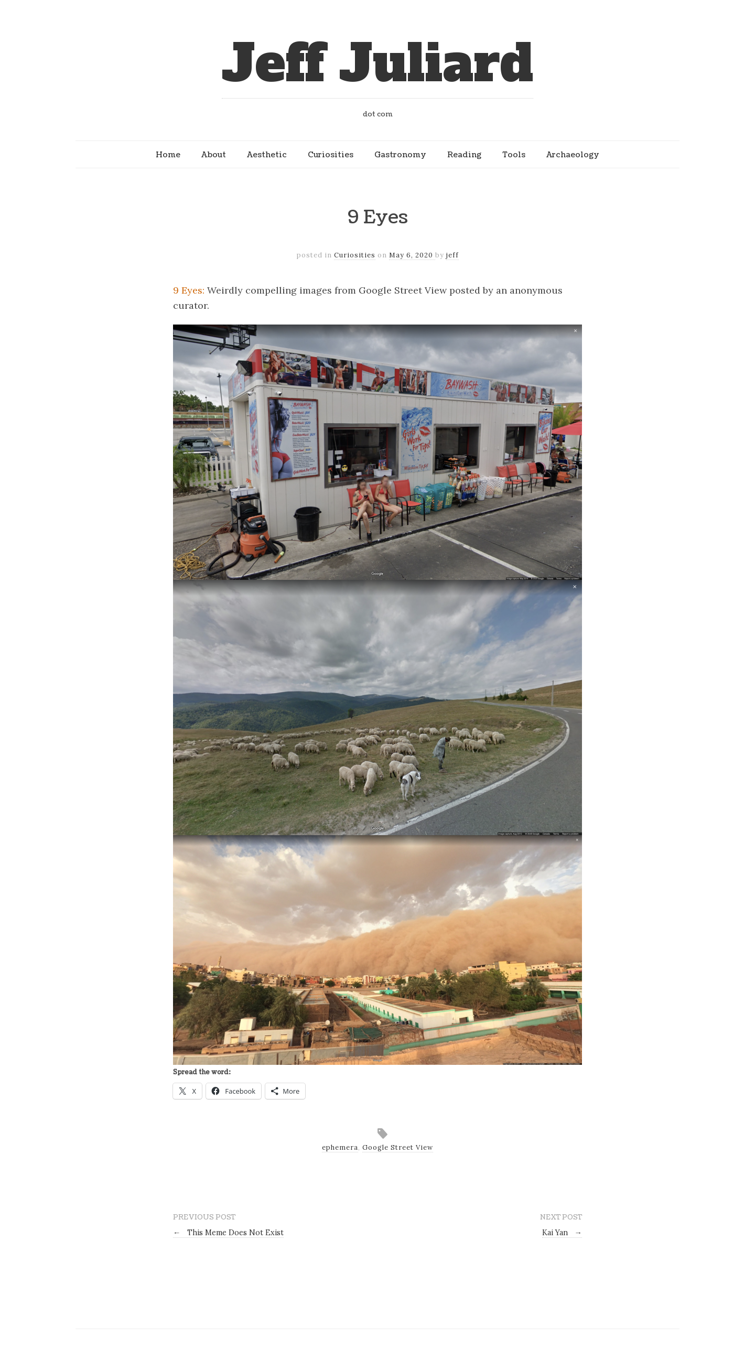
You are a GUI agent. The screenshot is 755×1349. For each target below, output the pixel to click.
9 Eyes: (188, 290)
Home (168, 154)
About (213, 154)
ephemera (340, 1147)
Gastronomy (400, 154)
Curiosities (330, 154)
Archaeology (572, 154)
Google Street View (397, 1147)
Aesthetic (267, 154)
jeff (452, 255)
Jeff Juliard (377, 63)
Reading (464, 154)
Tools (513, 154)
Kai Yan (562, 1232)
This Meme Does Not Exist (228, 1232)
